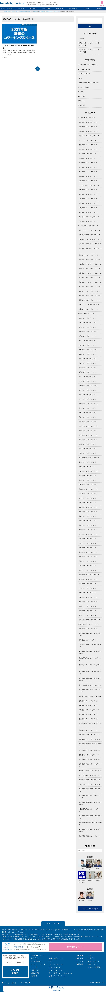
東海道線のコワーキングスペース (89, 640)
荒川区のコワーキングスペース (88, 149)
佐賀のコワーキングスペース (87, 345)
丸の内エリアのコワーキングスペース (90, 268)
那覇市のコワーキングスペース (88, 602)
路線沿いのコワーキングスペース (88, 624)
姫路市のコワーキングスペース (88, 556)
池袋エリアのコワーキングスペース (89, 291)
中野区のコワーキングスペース (88, 122)
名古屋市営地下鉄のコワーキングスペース (90, 837)
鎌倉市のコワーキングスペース (88, 403)
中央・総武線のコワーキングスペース (90, 685)
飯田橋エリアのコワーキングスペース (90, 273)
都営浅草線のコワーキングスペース (89, 739)
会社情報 (86, 9)
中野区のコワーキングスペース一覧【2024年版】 (88, 44)
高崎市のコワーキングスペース (88, 597)
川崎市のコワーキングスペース (88, 385)
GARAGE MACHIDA (84, 69)
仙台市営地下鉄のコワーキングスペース (90, 824)
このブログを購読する (90, 909)
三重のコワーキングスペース (87, 322)
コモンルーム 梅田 (83, 87)
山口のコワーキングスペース (87, 525)
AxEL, (80, 78)
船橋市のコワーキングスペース (88, 349)
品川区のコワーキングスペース (88, 203)
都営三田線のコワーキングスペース (89, 750)
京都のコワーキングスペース (87, 358)
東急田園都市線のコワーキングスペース (90, 745)
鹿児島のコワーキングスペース (88, 435)
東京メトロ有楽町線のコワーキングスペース (90, 634)
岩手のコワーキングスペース (87, 539)
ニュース (34, 967)
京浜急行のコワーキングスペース (89, 755)
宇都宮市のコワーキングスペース (89, 575)
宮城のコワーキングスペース (87, 561)
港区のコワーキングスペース (87, 154)
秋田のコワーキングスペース (87, 584)
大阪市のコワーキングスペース (88, 512)
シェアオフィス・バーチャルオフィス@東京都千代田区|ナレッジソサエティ (20, 11)
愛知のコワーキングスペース (87, 611)
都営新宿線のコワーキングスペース (89, 759)
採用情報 (99, 9)
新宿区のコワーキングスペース (88, 163)
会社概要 (80, 958)
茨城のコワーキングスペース (87, 336)
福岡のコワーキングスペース (87, 327)
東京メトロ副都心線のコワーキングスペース (90, 691)
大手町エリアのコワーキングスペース (90, 295)
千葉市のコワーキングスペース (88, 331)
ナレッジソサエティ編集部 (82, 880)
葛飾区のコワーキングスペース (88, 176)
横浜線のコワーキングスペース (88, 701)
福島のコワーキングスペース (87, 318)
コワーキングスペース (57, 976)
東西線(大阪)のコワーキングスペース (90, 696)
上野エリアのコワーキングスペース (89, 300)
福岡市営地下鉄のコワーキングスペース (90, 724)
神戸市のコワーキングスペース (88, 534)
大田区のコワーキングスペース (88, 212)
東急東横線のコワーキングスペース (89, 734)
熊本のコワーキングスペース (87, 381)
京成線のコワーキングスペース (88, 705)
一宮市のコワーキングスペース (88, 471)
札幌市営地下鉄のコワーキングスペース (90, 810)
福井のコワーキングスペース (87, 498)
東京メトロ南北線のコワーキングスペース (90, 673)
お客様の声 (35, 970)
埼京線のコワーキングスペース (88, 714)
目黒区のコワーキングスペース (88, 208)
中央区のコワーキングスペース (88, 145)
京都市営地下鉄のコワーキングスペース (90, 659)
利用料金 (34, 976)
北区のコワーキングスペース (87, 140)
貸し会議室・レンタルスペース (60, 973)
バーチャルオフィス (7, 9)
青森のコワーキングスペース (87, 516)
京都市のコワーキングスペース (88, 489)
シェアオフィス (20, 9)
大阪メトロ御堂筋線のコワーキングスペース (90, 679)
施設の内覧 (35, 973)
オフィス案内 (46, 9)
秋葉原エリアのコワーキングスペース (90, 244)
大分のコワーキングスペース (87, 399)
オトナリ (80, 91)
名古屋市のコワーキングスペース (89, 457)
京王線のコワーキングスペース (88, 719)
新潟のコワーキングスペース (87, 444)
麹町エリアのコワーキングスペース (89, 230)
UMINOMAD (81, 96)
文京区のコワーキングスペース (88, 172)
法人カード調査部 (94, 967)
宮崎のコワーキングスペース (87, 417)
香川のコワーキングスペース (87, 570)
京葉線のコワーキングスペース (88, 730)
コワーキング (42, 11)
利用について (60, 9)
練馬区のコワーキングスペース (88, 158)
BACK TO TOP (53, 923)
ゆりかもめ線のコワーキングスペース (90, 775)
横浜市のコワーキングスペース (88, 367)
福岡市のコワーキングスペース (88, 579)
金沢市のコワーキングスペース (88, 421)
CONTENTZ (81, 38)
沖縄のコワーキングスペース (87, 453)
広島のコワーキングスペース (87, 502)
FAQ (50, 961)
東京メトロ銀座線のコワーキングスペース (90, 790)
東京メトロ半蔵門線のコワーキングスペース (90, 652)
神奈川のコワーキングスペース (88, 426)
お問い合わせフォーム (75, 947)
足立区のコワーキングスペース (88, 167)
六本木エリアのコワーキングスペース (90, 239)
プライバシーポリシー (10, 983)
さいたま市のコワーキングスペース (89, 620)
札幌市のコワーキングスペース (88, 484)
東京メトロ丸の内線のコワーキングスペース (90, 803)
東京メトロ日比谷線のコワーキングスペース (90, 797)
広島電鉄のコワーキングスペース (89, 710)
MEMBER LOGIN (15, 971)
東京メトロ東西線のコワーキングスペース (90, 817)
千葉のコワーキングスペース (87, 408)
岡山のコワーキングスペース (87, 480)
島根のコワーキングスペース (87, 466)
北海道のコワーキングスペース (88, 493)
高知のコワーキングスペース (87, 615)
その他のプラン (33, 9)
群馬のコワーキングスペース (87, 372)
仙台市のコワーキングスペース (88, 507)
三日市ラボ (81, 105)
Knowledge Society (97, 982)
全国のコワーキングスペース (53, 11)
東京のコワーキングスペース (86, 118)
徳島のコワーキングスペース (87, 548)
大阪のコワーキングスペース (87, 376)
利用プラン (35, 958)
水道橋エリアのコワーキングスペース (90, 282)
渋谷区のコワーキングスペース (88, 221)
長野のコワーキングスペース (87, 543)
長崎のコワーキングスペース (87, 363)
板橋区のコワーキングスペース (88, 190)
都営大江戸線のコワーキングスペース (90, 770)
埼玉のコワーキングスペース (87, 390)
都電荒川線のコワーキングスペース (89, 780)
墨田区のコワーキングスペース (88, 194)
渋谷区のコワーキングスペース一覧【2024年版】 (88, 51)
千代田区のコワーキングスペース (89, 136)
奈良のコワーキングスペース (87, 412)
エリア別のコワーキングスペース (88, 226)
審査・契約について (56, 958)
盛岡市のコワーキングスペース (88, 529)
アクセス (80, 961)
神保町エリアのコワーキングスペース (90, 264)
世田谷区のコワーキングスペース (89, 217)
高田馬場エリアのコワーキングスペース (90, 249)
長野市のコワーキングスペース (88, 439)
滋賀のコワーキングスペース (87, 340)
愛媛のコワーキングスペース (67, 11)
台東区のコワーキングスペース (88, 181)
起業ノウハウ (93, 964)
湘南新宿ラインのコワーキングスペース (90, 666)
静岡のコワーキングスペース (87, 588)
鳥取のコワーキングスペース (87, 448)
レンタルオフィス (55, 970)
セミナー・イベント (38, 964)
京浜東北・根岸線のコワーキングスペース (90, 646)
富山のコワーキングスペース (87, 462)
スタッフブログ (93, 961)
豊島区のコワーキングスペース (88, 131)
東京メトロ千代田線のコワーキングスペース (90, 830)
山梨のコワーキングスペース (87, 520)
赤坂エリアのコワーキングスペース (89, 235)
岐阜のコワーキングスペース (87, 565)
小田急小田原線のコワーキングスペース (90, 765)
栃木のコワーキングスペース (87, 354)
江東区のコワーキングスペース (88, 199)
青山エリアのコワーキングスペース (89, 255)
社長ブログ (92, 958)
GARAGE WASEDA (84, 73)
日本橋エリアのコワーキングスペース (90, 277)
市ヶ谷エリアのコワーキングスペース (90, 286)
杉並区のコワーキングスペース (88, 127)
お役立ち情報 (73, 9)
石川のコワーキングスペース (87, 476)
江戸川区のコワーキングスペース (89, 185)
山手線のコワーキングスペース (88, 628)
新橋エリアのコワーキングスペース (89, 309)
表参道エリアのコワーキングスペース (90, 259)
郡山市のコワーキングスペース (88, 552)
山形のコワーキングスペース (87, 606)
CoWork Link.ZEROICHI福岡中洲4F (88, 82)
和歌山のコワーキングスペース (88, 430)
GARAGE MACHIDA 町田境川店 (88, 64)
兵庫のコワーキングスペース (87, 394)
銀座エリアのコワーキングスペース (89, 304)
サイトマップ (25, 983)
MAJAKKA (81, 100)
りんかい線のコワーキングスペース (89, 784)
